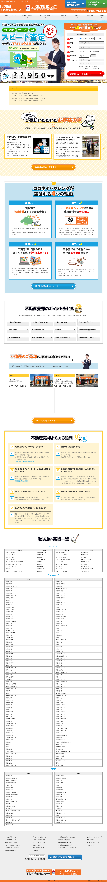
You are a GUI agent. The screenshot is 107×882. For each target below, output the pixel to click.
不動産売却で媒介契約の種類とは (25, 461)
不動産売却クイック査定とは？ (88, 337)
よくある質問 (13, 330)
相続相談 (58, 330)
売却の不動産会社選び (38, 337)
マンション (83, 38)
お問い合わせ (90, 845)
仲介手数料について (38, 330)
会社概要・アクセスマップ (94, 837)
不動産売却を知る (63, 16)
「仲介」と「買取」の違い (40, 322)
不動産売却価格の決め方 (62, 337)
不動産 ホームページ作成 (94, 881)
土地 (91, 38)
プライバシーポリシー (93, 842)
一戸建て (99, 38)
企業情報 (102, 16)
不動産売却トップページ (9, 16)
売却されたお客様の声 (12, 848)
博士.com (103, 881)
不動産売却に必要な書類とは (87, 330)
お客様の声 (77, 16)
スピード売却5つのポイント (45, 16)
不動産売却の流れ (11, 850)
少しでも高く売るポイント (87, 322)
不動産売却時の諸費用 (62, 322)
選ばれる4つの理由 (27, 16)
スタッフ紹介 (90, 16)
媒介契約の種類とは (15, 337)
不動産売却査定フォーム (13, 839)
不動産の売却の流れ (15, 322)
